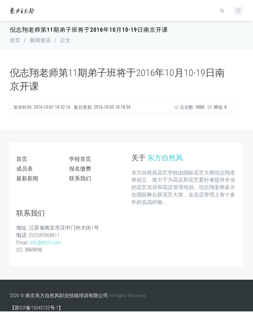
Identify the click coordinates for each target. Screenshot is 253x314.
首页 (15, 40)
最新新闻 (27, 178)
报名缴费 (80, 168)
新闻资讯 (40, 40)
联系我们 (80, 178)
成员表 (24, 168)
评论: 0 (217, 107)
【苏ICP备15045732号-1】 (36, 308)
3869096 (33, 250)
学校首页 (80, 159)
